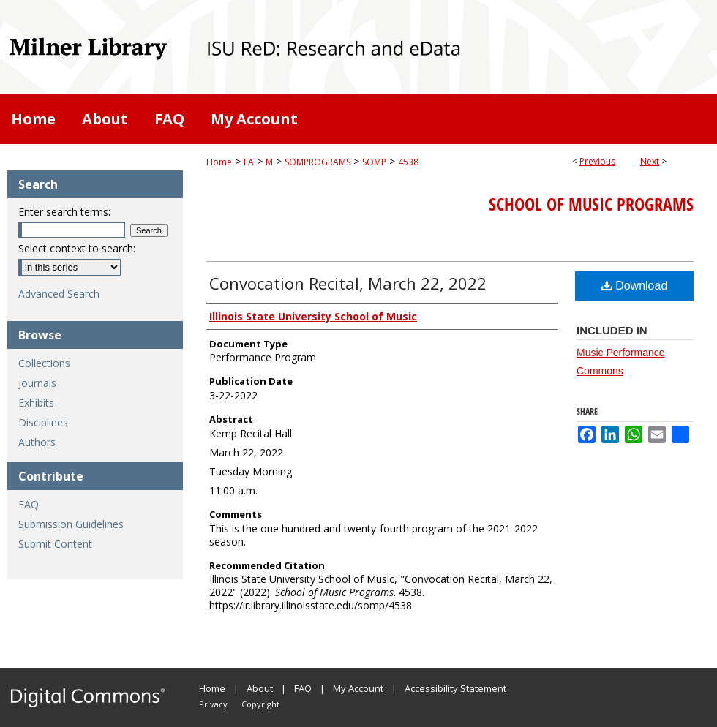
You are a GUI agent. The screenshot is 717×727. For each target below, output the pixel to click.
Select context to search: (76, 248)
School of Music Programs (591, 204)
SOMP (374, 162)
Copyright (260, 703)
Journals (37, 383)
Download (634, 285)
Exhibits (36, 403)
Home (219, 162)
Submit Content (55, 544)
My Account (358, 688)
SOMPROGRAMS (317, 162)
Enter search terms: (64, 212)
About (260, 688)
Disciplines (43, 422)
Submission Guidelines (71, 524)
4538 (408, 162)
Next (649, 161)
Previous (597, 161)
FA (249, 162)
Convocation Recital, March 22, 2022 (348, 283)
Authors (37, 442)
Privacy (213, 703)
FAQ (28, 504)
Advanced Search (59, 294)
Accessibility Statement (455, 688)
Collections (44, 363)
